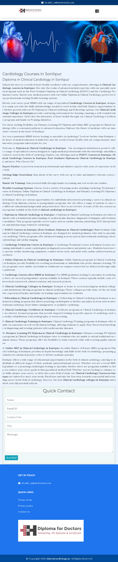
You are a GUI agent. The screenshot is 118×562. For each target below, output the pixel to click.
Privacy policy (25, 505)
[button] (9, 42)
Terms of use (25, 499)
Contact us (24, 511)
